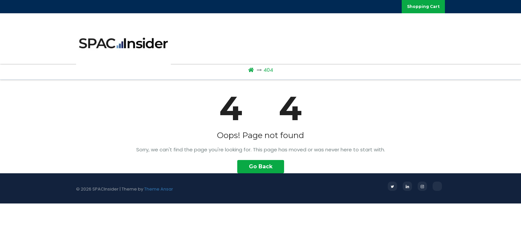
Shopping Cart (423, 6)
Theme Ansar (158, 189)
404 (268, 69)
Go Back (260, 166)
